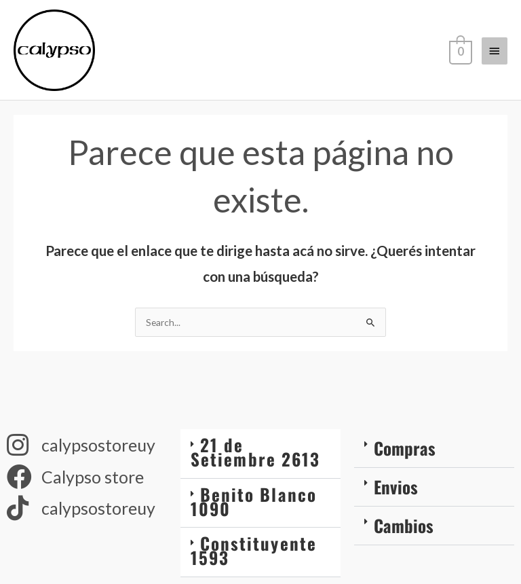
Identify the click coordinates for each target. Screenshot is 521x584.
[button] (260, 453)
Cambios (403, 525)
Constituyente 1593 (254, 550)
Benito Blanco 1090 (254, 501)
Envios (396, 486)
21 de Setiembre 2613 (255, 451)
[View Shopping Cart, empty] (459, 50)
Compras (405, 447)
